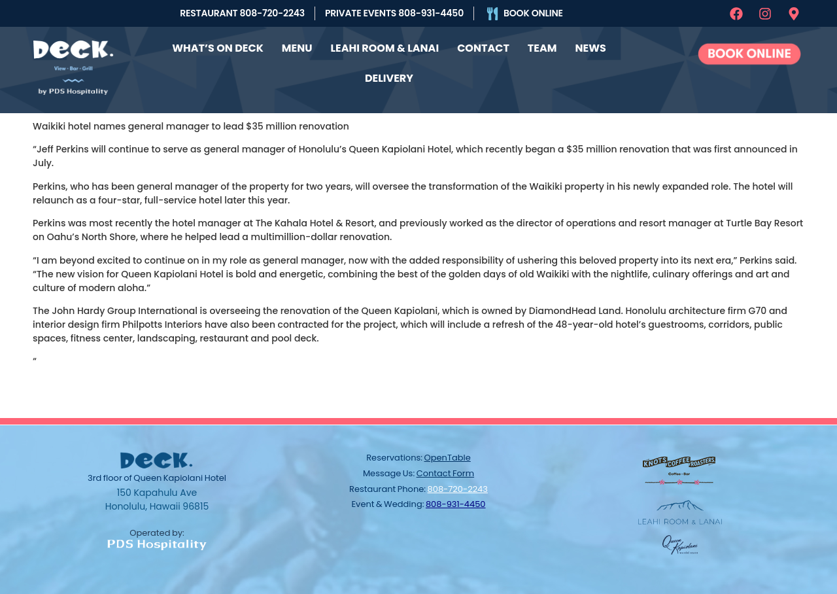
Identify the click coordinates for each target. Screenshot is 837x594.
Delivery (389, 78)
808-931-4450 (456, 504)
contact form (445, 473)
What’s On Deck (218, 48)
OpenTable (447, 457)
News (590, 48)
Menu (297, 48)
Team (542, 48)
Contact (483, 48)
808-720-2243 (458, 489)
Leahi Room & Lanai (384, 48)
